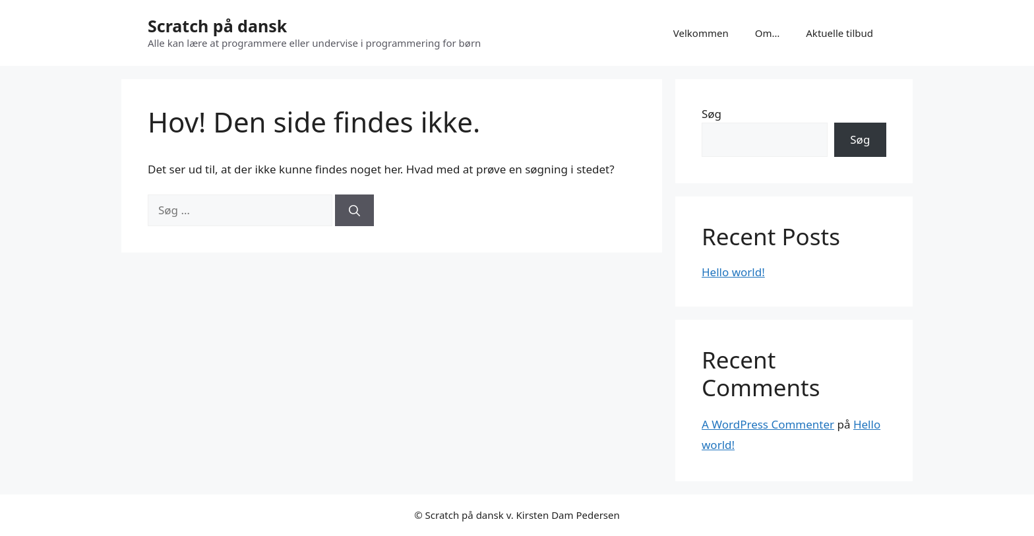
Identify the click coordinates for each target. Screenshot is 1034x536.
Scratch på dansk (217, 26)
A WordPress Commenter (768, 424)
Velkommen (701, 33)
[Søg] (354, 210)
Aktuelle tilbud (839, 33)
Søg (711, 113)
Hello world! (733, 272)
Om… (767, 33)
